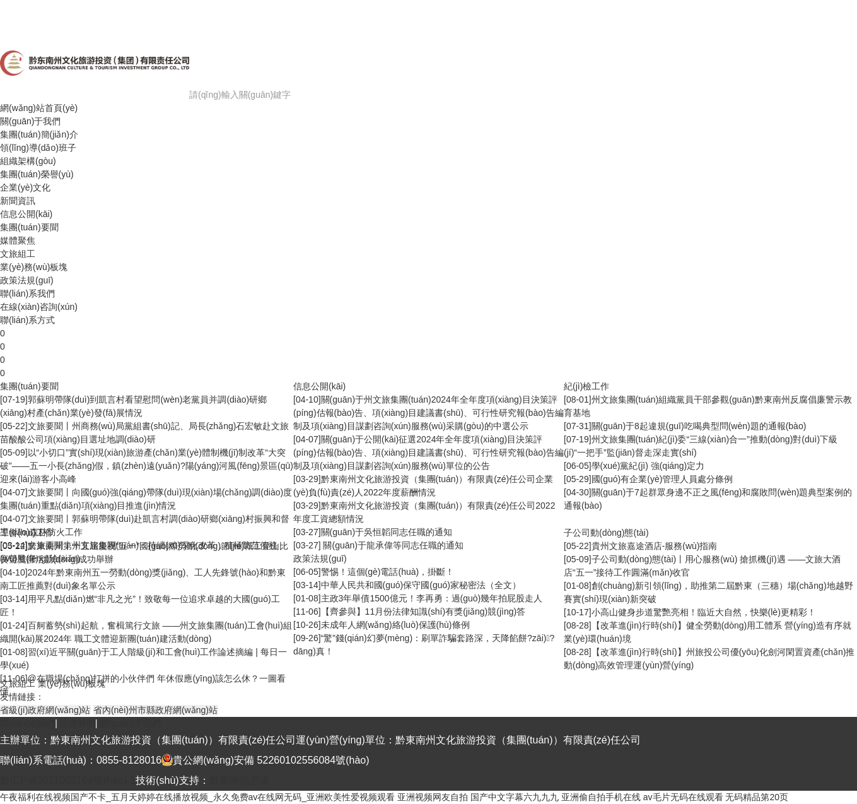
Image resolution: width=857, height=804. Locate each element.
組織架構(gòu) (28, 161)
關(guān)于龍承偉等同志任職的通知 (392, 545)
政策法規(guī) (27, 280)
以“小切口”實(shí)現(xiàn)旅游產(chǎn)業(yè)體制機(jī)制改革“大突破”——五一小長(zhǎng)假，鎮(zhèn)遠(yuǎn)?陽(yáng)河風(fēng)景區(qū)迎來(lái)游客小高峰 (146, 465)
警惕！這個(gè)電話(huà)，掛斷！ (388, 572)
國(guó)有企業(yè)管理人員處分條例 (662, 479)
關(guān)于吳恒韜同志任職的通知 (386, 532)
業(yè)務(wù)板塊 (33, 267)
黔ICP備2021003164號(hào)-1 (68, 780)
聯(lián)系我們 (27, 293)
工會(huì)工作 (27, 533)
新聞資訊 (17, 201)
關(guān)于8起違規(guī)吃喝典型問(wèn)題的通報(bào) (699, 426)
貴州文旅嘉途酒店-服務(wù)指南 (655, 546)
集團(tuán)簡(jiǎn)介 (39, 134)
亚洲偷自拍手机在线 (601, 797)
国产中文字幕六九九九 (514, 797)
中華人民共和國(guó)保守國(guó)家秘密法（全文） (421, 585)
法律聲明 (77, 723)
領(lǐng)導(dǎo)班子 (38, 148)
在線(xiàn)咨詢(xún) (39, 307)
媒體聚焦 (17, 240)
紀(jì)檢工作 (586, 386)
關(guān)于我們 (30, 121)
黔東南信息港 (239, 780)
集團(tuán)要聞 (29, 227)
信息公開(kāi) (26, 214)
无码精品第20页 (756, 797)
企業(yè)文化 (25, 187)
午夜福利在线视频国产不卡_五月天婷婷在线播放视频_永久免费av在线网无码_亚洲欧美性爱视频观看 (197, 797)
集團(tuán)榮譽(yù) (37, 174)
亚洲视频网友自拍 (432, 797)
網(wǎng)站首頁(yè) (39, 108)
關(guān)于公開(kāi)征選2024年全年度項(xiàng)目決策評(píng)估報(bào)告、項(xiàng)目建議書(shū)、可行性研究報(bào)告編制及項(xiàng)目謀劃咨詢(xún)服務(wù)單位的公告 (428, 452)
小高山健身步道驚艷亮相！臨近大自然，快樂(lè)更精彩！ (704, 612)
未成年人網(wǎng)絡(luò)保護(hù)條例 (395, 625)
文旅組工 (17, 254)
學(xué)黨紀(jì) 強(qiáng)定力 (648, 466)
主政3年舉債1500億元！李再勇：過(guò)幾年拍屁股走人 (432, 598)
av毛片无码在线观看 (683, 797)
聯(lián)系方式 (27, 320)
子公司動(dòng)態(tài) (606, 533)
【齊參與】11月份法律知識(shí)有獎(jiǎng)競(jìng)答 (423, 611)
